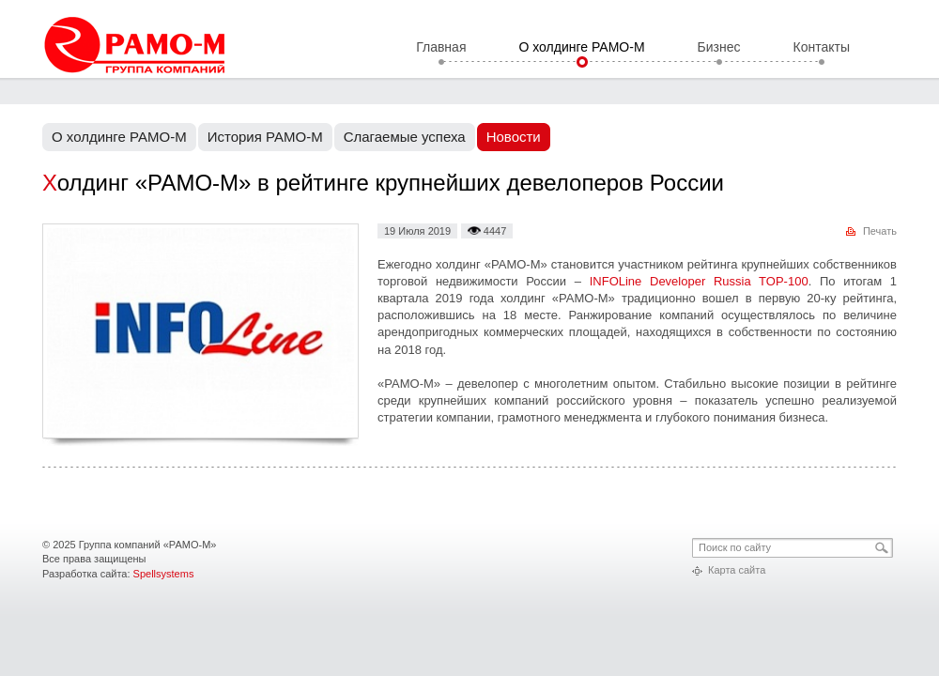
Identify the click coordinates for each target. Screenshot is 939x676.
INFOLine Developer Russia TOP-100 (699, 281)
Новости (513, 137)
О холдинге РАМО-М (581, 47)
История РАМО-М (265, 137)
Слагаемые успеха (405, 137)
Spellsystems (163, 573)
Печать (880, 231)
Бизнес (719, 47)
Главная (441, 47)
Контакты (821, 47)
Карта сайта (736, 570)
